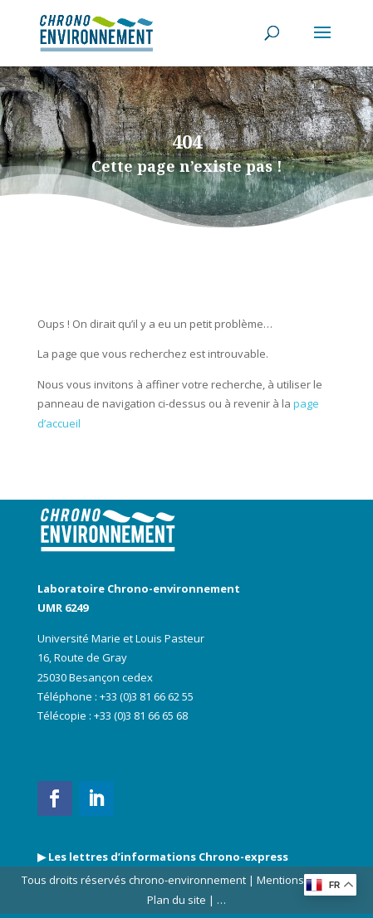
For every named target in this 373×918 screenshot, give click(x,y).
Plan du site (176, 899)
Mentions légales (300, 879)
